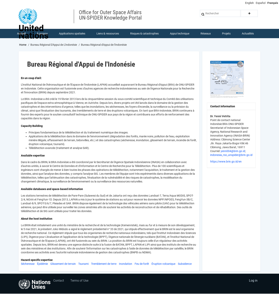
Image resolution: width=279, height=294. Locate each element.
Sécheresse (27, 264)
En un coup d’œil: (31, 78)
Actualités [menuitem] (248, 33)
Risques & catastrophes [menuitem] (144, 33)
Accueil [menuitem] (21, 33)
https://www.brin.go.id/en (226, 161)
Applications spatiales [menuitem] (72, 33)
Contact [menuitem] (58, 281)
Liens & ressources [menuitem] (108, 33)
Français (272, 2)
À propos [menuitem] (42, 33)
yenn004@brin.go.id (233, 151)
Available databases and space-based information (52, 189)
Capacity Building (32, 126)
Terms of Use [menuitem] (80, 281)
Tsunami (83, 264)
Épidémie (42, 264)
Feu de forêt (142, 264)
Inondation (125, 264)
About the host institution (36, 219)
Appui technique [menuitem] (179, 33)
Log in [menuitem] (253, 281)
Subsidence (185, 264)
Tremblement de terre (103, 264)
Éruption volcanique (163, 264)
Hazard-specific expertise (37, 260)
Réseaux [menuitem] (206, 33)
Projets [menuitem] (226, 33)
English (249, 2)
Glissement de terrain (63, 264)
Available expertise (33, 155)
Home (22, 45)
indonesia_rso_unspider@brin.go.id (231, 155)
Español (260, 2)
